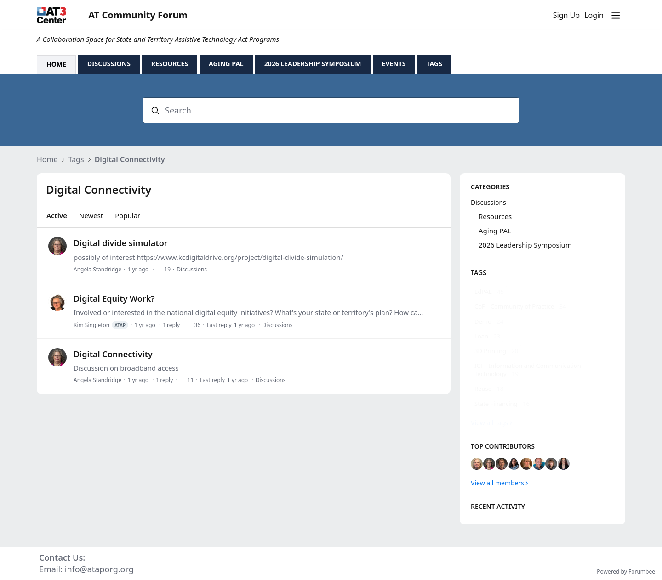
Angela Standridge (97, 269)
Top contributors (503, 446)
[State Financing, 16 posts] (502, 403)
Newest (91, 215)
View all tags (489, 422)
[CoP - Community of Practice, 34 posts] (520, 306)
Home (47, 159)
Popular (127, 215)
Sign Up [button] (566, 15)
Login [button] (594, 15)
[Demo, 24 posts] (489, 321)
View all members (497, 483)
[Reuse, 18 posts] (489, 388)
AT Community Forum (138, 15)
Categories (490, 186)
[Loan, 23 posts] (487, 336)
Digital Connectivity (130, 159)
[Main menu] (615, 15)
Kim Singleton (101, 325)
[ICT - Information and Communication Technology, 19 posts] (542, 369)
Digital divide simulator (121, 242)
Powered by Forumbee (626, 572)
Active (56, 215)
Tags (76, 159)
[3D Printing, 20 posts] (496, 350)
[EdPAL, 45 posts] (489, 291)
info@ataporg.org (99, 568)
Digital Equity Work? (114, 298)
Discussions (192, 269)
